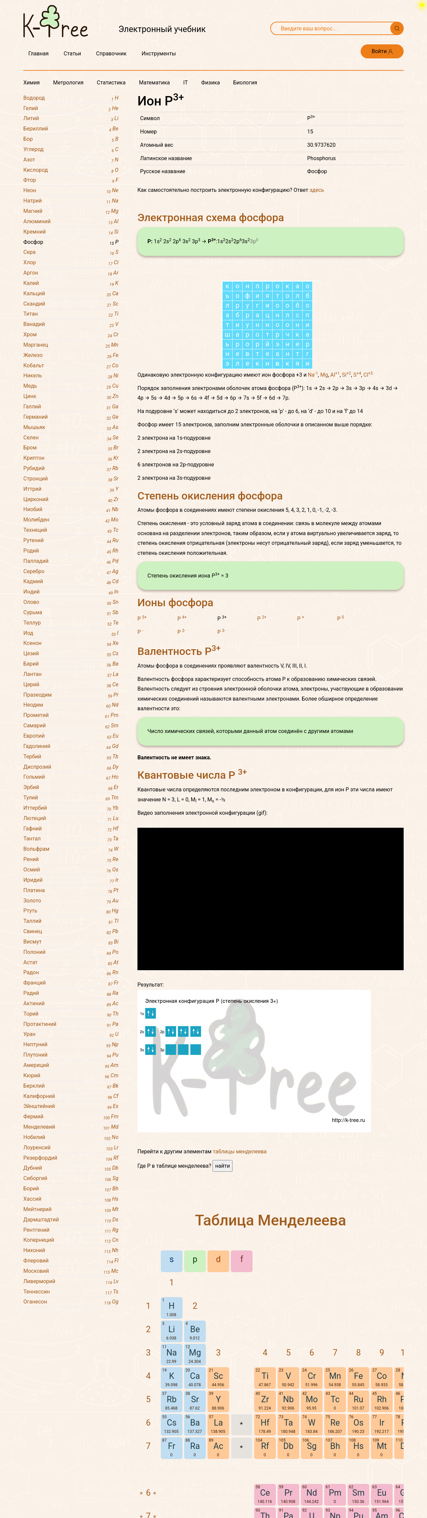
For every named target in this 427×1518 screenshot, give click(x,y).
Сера (70, 252)
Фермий (70, 1117)
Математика (154, 82)
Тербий (70, 757)
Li (171, 1418)
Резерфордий (70, 1158)
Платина (70, 890)
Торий (70, 1014)
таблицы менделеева (240, 1240)
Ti (265, 1464)
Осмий (70, 870)
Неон (70, 191)
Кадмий (70, 582)
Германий (70, 417)
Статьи (72, 53)
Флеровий (70, 1261)
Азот (70, 160)
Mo (312, 1488)
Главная (38, 53)
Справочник (111, 53)
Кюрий (70, 1076)
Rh (382, 1488)
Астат (70, 963)
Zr (265, 1488)
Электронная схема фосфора (210, 217)
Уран (70, 1034)
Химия (31, 82)
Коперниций (70, 1240)
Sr (195, 1488)
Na (313, 463)
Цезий (70, 654)
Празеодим (70, 695)
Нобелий (70, 1137)
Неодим (70, 705)
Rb (171, 1488)
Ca (195, 1464)
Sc (218, 1464)
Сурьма (70, 613)
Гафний (70, 829)
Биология (245, 82)
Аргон (70, 273)
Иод (70, 633)
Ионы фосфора (175, 691)
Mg (324, 463)
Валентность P (179, 739)
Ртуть (70, 911)
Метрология (68, 82)
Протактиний (70, 1024)
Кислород (70, 170)
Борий (70, 1189)
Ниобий (70, 509)
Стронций (70, 479)
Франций (70, 983)
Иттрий (70, 489)
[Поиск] (397, 28)
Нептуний (70, 1045)
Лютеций (70, 818)
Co (382, 1464)
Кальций (70, 294)
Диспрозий (70, 767)
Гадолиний (70, 746)
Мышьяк (70, 427)
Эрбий (70, 787)
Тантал (70, 839)
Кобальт (70, 366)
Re (335, 1511)
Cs (171, 1511)
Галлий (70, 407)
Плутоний (70, 1055)
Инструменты (158, 53)
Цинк (70, 396)
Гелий (70, 108)
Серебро (70, 572)
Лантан (70, 674)
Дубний (70, 1168)
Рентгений (70, 1230)
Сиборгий (70, 1178)
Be (195, 1418)
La (218, 1511)
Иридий (70, 880)
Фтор (70, 180)
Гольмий (70, 777)
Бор (70, 139)
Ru (358, 1488)
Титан (70, 314)
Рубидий (70, 468)
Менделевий (70, 1127)
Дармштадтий (70, 1220)
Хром (70, 335)
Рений (70, 859)
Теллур (70, 623)
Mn (335, 1464)
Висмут (70, 942)
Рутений (70, 540)
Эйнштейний (70, 1106)
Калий (70, 283)
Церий (70, 685)
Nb (288, 1488)
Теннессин (70, 1292)
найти (222, 1254)
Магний (70, 211)
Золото (70, 901)
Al (335, 463)
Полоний (70, 952)
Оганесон (70, 1302)
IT (185, 82)
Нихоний (70, 1250)
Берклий (70, 1086)
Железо (70, 355)
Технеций (70, 530)
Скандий (70, 304)
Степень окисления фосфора (210, 584)
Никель (70, 376)
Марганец (70, 345)
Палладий (70, 561)
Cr (312, 1464)
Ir (381, 1511)
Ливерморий (70, 1281)
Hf (265, 1511)
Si (346, 463)
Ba (195, 1511)
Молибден (70, 520)
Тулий (70, 798)
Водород (70, 98)
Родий (70, 551)
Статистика (111, 82)
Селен (70, 438)
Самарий (70, 726)
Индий (70, 592)
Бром (70, 448)
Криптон (70, 458)
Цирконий (70, 499)
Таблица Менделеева (270, 1308)
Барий (70, 664)
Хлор (70, 263)
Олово (70, 602)
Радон (70, 973)
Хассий (70, 1199)
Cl (368, 463)
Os (358, 1511)
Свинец (70, 931)
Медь (70, 386)
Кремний (70, 232)
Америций (70, 1065)
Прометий (70, 715)
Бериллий (70, 129)
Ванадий (70, 324)
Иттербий (70, 808)
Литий (70, 118)
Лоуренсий (70, 1148)
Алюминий (70, 222)
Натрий (70, 201)
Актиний (70, 1004)
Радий (70, 993)
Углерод (70, 149)
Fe (358, 1464)
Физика (210, 82)
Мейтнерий (70, 1209)
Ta (288, 1511)
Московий (70, 1271)
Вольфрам (70, 849)
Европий (70, 736)
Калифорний (70, 1096)
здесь (317, 190)
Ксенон (70, 643)
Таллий (70, 921)
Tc (335, 1488)
